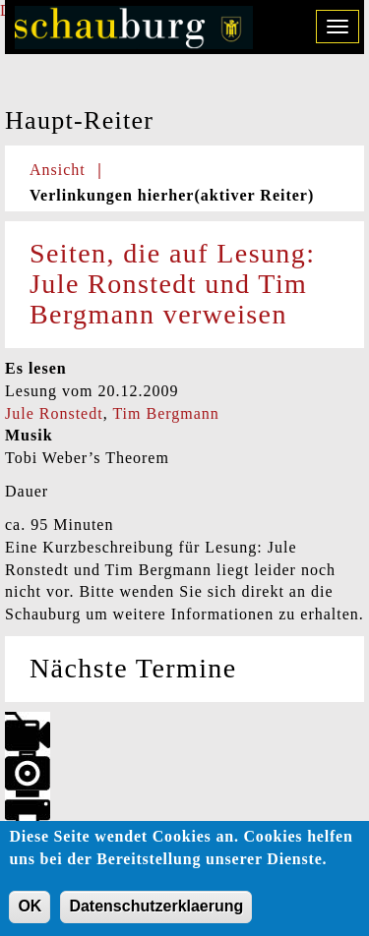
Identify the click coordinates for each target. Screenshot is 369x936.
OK (29, 910)
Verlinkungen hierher (172, 195)
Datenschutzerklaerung (156, 910)
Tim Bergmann (165, 413)
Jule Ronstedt (54, 413)
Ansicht (58, 169)
